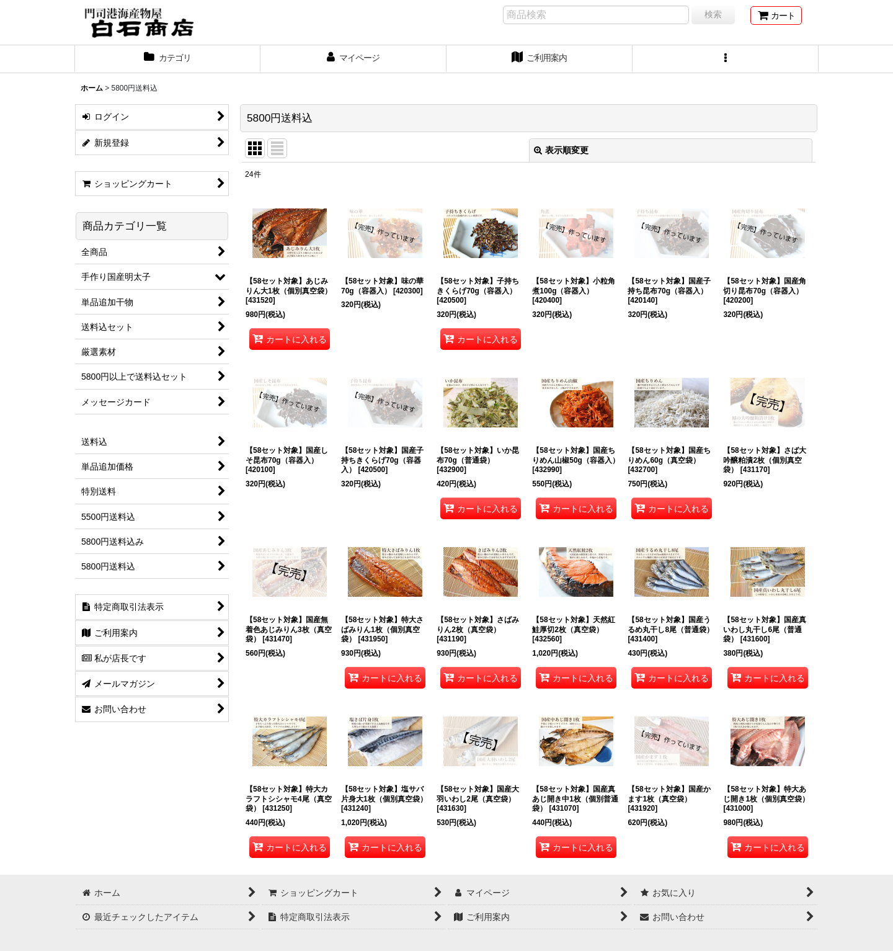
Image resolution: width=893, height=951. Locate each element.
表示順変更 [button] (561, 150)
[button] (726, 59)
